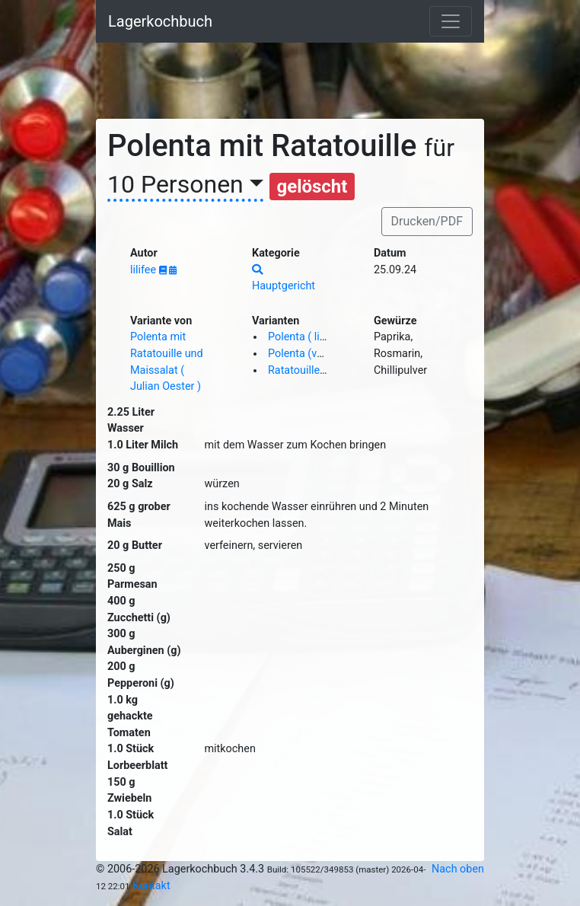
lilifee (144, 269)
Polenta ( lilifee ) (307, 336)
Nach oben (458, 869)
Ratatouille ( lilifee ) (315, 370)
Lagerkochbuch (160, 21)
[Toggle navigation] (450, 21)
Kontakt (151, 885)
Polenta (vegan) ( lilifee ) (327, 353)
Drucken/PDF (427, 221)
